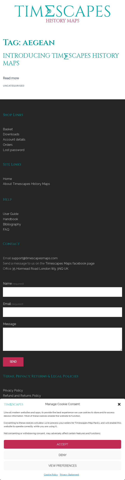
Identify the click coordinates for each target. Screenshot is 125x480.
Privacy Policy (13, 390)
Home (7, 179)
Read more (11, 78)
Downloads (11, 134)
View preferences (62, 465)
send (13, 361)
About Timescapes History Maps (26, 184)
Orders (8, 145)
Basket (8, 129)
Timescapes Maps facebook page (69, 263)
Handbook (10, 219)
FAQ (6, 229)
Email (13, 304)
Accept (62, 444)
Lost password (13, 150)
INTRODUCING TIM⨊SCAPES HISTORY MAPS (61, 59)
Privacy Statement (69, 474)
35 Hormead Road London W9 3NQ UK (40, 268)
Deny (62, 455)
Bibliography (12, 224)
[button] (119, 404)
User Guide (10, 214)
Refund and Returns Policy (22, 396)
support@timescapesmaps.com (35, 258)
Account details (14, 139)
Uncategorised (13, 85)
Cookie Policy (51, 474)
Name (13, 283)
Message (9, 324)
